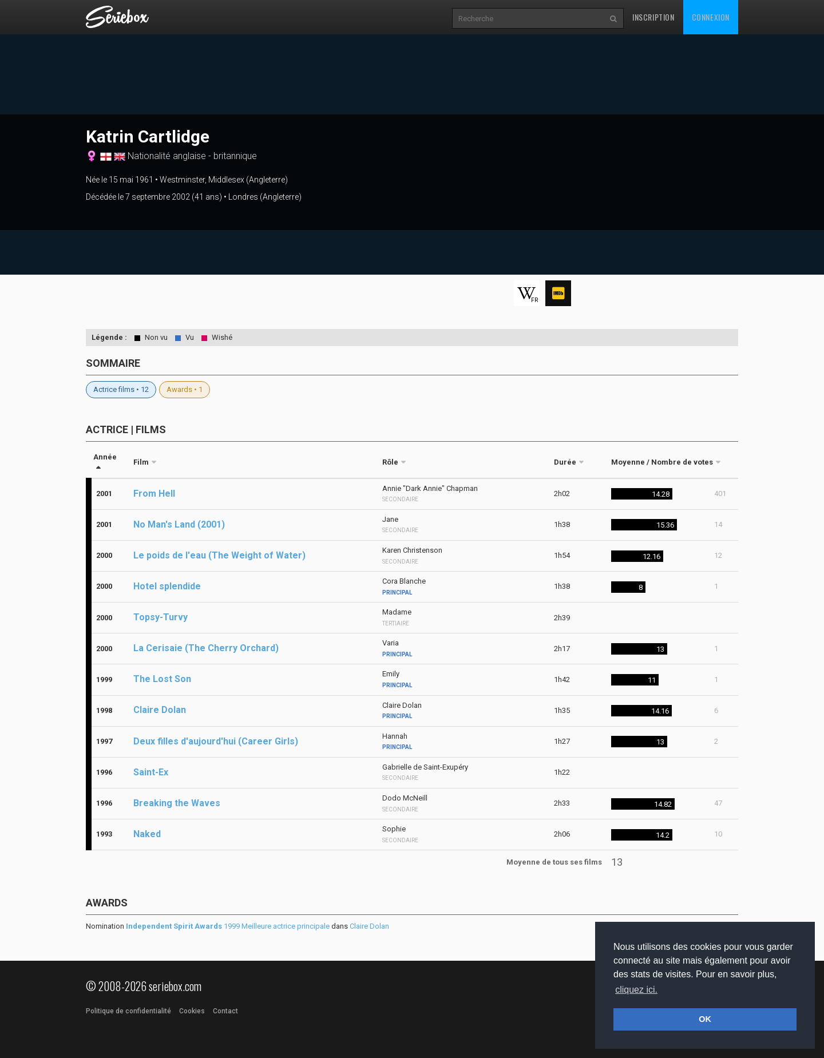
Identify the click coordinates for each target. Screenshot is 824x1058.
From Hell (154, 493)
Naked (147, 834)
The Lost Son (162, 679)
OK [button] (705, 1019)
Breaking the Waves (176, 803)
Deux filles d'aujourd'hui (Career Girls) (215, 741)
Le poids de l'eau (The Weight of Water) (219, 555)
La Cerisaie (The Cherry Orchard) (206, 648)
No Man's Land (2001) (179, 524)
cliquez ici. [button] (636, 989)
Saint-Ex (150, 772)
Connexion (711, 17)
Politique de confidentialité (128, 1011)
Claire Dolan (159, 710)
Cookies (192, 1011)
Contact (225, 1011)
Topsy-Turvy (160, 617)
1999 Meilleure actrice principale (228, 926)
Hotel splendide (167, 586)
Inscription (653, 17)
